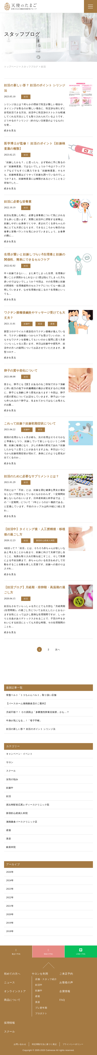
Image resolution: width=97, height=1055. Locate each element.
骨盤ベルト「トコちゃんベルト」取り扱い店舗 (31, 695)
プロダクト (41, 1013)
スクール (11, 771)
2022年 (10, 897)
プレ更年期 (41, 1007)
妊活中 (38, 985)
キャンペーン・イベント (19, 754)
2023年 (10, 889)
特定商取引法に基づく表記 (44, 1044)
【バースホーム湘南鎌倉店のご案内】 (26, 703)
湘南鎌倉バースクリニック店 (21, 822)
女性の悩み (12, 779)
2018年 (10, 931)
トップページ (11, 66)
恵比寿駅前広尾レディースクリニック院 (27, 805)
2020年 (10, 914)
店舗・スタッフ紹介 (46, 979)
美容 (8, 838)
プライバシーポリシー (73, 1044)
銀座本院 (11, 847)
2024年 (10, 880)
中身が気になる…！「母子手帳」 (24, 720)
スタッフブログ (29, 66)
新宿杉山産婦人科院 (17, 813)
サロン (9, 762)
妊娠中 (9, 788)
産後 (8, 830)
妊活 (8, 796)
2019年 (10, 923)
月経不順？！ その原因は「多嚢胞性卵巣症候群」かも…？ (37, 712)
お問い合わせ (20, 1044)
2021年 (10, 906)
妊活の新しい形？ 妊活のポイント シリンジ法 (30, 729)
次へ (57, 649)
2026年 (10, 872)
